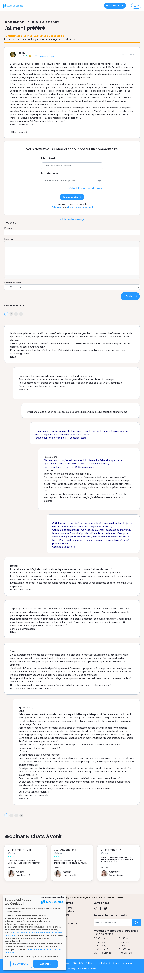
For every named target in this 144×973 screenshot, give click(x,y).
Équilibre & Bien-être (103, 953)
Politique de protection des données (103, 963)
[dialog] (34, 932)
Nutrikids (122, 945)
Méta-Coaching (125, 953)
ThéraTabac (124, 938)
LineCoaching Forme (103, 949)
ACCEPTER (45, 964)
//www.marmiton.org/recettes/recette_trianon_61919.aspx (82, 379)
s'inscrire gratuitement (79, 207)
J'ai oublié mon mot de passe (86, 188)
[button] (8, 244)
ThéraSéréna (99, 942)
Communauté (68, 923)
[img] (99, 180)
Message (9, 239)
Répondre (23, 132)
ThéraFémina (124, 949)
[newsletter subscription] (136, 922)
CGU (81, 963)
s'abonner (57, 207)
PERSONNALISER (21, 964)
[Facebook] (100, 908)
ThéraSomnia (99, 938)
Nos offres (66, 902)
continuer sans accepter (52, 897)
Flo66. (21, 52)
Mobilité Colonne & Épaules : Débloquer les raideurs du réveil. (24, 861)
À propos (127, 963)
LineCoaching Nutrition (104, 945)
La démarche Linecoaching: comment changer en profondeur (73, 897)
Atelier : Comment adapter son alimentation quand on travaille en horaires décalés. (117, 859)
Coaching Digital (67, 907)
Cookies (66, 963)
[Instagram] (95, 908)
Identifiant (48, 158)
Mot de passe (50, 173)
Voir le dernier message (72, 219)
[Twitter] (105, 908)
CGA (75, 963)
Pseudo (8, 228)
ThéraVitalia (124, 942)
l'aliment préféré (115, 897)
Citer (13, 132)
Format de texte (13, 282)
